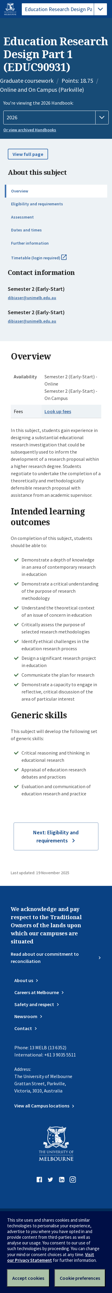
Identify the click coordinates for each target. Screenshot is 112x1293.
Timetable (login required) (45, 260)
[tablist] (64, 9)
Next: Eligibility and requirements (56, 836)
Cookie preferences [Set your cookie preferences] (80, 1278)
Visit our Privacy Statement (50, 1257)
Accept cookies (28, 1278)
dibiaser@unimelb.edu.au (32, 298)
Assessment (22, 217)
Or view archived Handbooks (29, 130)
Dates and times (26, 230)
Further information (30, 243)
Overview (19, 191)
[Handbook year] (56, 117)
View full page (28, 154)
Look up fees (58, 411)
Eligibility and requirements (37, 204)
